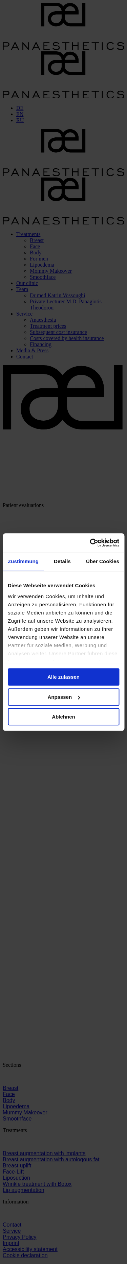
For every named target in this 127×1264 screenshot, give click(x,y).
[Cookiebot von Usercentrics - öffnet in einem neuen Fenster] (90, 542)
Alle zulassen (63, 677)
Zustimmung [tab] (23, 561)
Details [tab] (62, 561)
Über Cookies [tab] (102, 561)
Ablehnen (63, 717)
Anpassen (63, 697)
